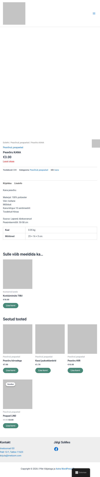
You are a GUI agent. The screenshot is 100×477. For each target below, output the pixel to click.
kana (57, 170)
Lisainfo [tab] (18, 183)
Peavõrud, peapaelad (20, 142)
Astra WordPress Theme (67, 468)
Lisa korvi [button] (10, 305)
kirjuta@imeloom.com (10, 455)
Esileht (6, 142)
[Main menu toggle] (94, 13)
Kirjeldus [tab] (7, 183)
